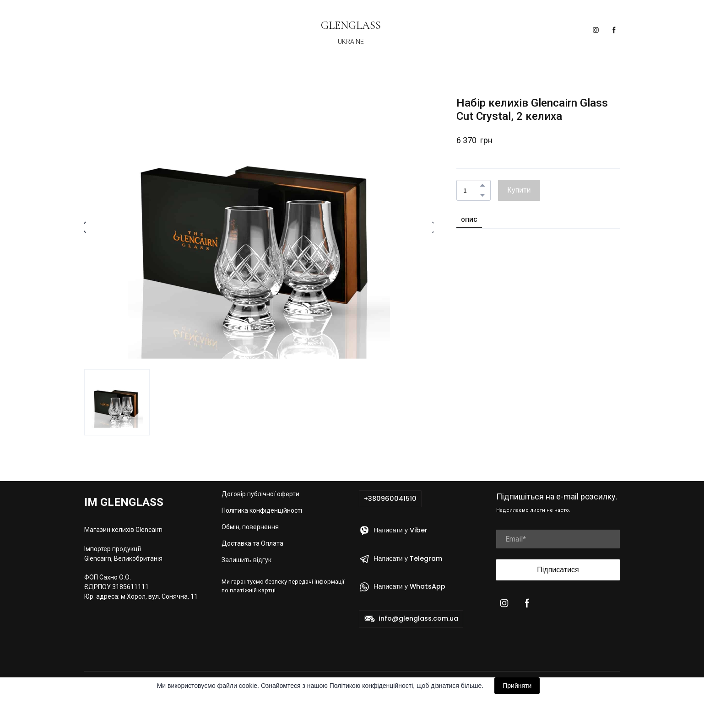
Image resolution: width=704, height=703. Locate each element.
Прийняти (517, 685)
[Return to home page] (351, 24)
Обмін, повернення (250, 527)
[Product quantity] (471, 190)
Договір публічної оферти (260, 494)
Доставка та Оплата (252, 543)
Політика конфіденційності (262, 510)
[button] (595, 30)
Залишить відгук (246, 559)
